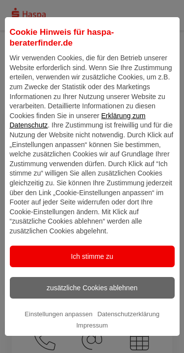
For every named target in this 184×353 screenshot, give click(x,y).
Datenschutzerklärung (128, 333)
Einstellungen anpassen (58, 333)
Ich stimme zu (92, 275)
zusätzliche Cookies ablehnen (92, 307)
